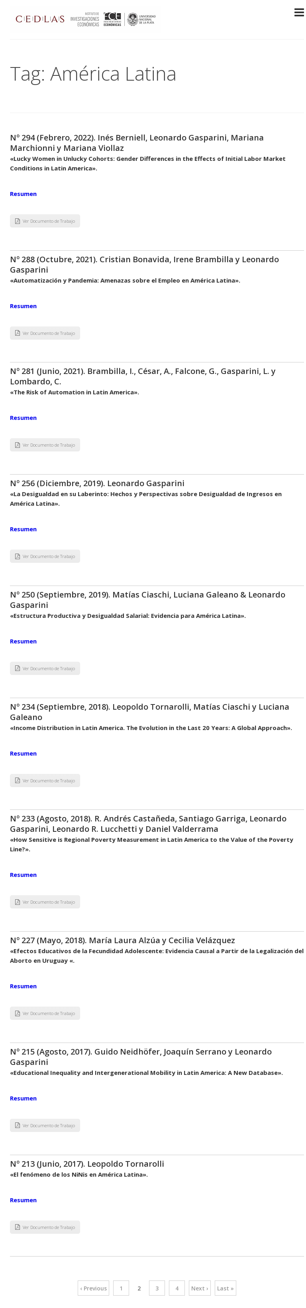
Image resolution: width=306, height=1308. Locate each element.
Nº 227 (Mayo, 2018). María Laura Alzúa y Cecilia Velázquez (122, 940)
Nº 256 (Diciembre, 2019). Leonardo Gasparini (97, 483)
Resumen (23, 194)
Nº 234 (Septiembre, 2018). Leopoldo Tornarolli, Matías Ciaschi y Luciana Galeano (149, 711)
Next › (199, 1288)
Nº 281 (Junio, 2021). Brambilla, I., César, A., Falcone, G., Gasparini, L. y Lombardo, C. (143, 376)
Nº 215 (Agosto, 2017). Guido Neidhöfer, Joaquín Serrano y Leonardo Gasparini (141, 1056)
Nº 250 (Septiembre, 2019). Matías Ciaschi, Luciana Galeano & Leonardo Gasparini (147, 599)
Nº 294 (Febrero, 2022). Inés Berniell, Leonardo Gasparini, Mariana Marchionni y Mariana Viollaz (137, 142)
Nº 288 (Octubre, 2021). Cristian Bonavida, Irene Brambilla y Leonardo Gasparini (144, 264)
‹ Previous (93, 1288)
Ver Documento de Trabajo (45, 221)
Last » (225, 1288)
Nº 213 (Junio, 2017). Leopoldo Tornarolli (87, 1163)
